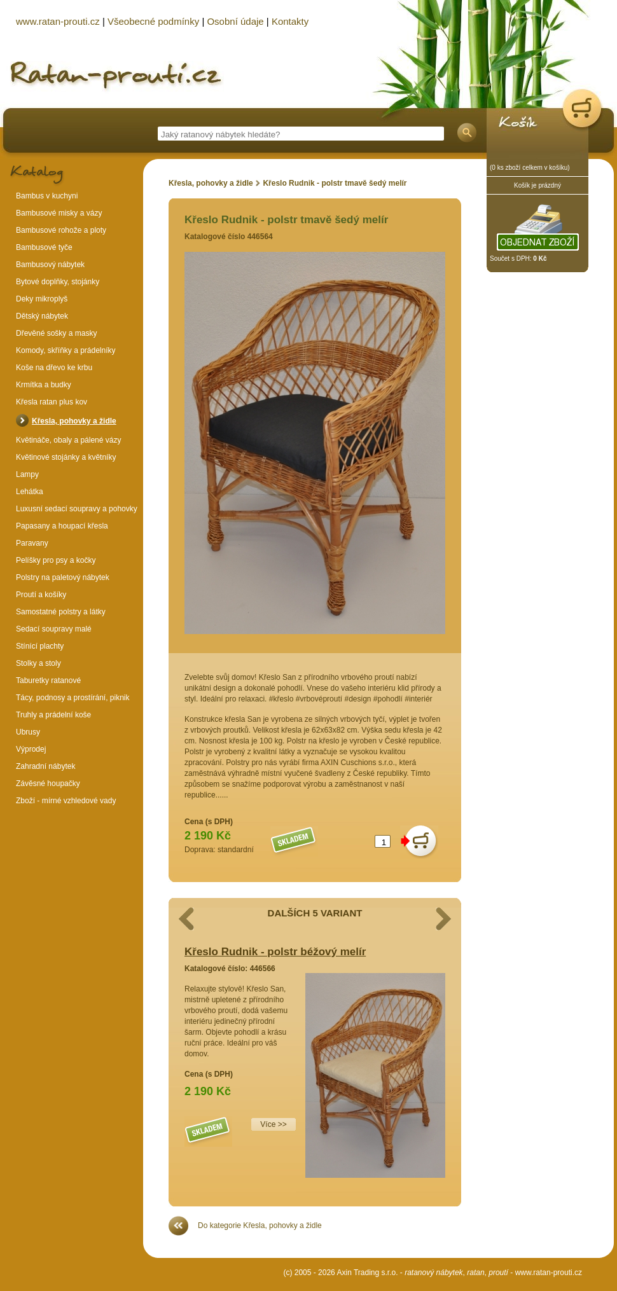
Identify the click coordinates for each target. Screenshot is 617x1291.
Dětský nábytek (42, 316)
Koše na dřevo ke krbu (54, 367)
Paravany (32, 543)
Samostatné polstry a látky (61, 611)
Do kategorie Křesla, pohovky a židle (260, 1225)
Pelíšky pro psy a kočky (55, 560)
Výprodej (31, 749)
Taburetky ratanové (48, 680)
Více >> (273, 1124)
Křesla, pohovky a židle (211, 183)
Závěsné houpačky (48, 783)
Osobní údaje (235, 21)
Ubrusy (28, 732)
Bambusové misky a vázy (59, 213)
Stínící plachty (40, 646)
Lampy (27, 474)
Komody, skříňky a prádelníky (66, 350)
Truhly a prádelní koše (53, 714)
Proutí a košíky (41, 594)
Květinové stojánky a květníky (66, 457)
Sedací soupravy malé (54, 629)
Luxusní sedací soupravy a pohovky (76, 508)
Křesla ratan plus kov (51, 401)
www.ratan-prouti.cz (548, 1272)
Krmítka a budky (43, 384)
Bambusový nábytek (50, 264)
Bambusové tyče (44, 247)
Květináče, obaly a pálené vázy (68, 440)
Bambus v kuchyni (47, 195)
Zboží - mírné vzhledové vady (66, 800)
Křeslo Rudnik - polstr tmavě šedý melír (334, 183)
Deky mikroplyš (41, 298)
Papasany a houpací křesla (62, 525)
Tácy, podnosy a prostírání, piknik (73, 697)
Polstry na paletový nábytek (62, 577)
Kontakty (290, 21)
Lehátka (29, 491)
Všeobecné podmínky (153, 21)
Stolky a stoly (38, 663)
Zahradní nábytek (45, 766)
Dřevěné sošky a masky (56, 333)
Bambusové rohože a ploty (61, 230)
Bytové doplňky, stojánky (57, 281)
